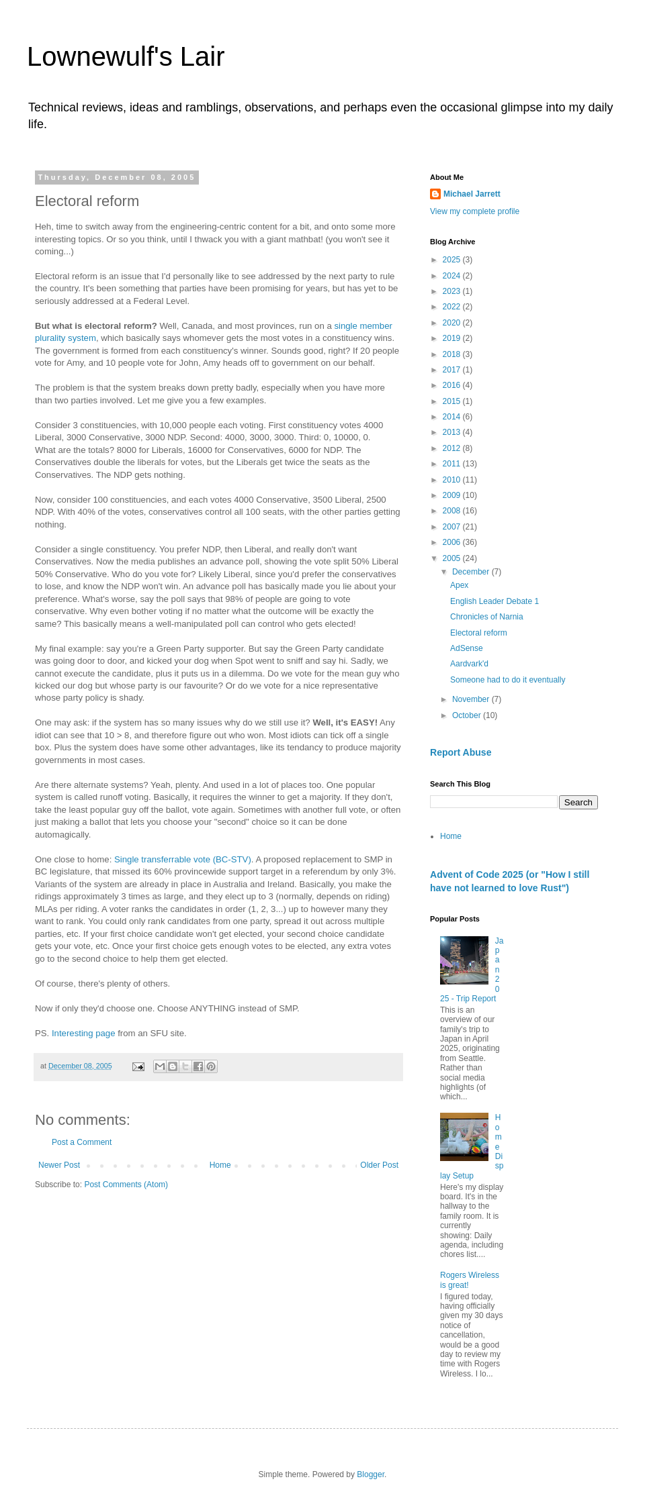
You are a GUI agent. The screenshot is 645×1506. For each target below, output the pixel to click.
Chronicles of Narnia (486, 616)
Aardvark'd (469, 663)
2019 (453, 338)
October (467, 715)
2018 (453, 354)
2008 (453, 510)
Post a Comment (82, 1142)
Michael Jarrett (472, 194)
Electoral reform (478, 633)
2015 (453, 401)
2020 (453, 323)
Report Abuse (460, 752)
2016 (453, 385)
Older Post (379, 1165)
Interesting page (84, 1033)
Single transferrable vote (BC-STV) (182, 859)
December (472, 571)
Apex (459, 585)
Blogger (370, 1474)
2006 (453, 542)
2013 (453, 432)
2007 (453, 527)
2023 (453, 291)
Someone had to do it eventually (507, 680)
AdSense (466, 648)
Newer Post (59, 1165)
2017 (453, 369)
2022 (453, 306)
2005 (453, 558)
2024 (453, 276)
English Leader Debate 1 (494, 601)
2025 (453, 259)
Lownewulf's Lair (125, 56)
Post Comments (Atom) (126, 1184)
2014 (453, 416)
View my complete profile (474, 211)
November (472, 699)
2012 (453, 448)
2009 (453, 495)
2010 (453, 480)
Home (220, 1165)
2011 (453, 463)
